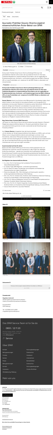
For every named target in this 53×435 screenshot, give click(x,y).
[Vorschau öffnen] (26, 45)
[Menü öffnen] (51, 2)
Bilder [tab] (8, 16)
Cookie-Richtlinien (32, 369)
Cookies (5, 355)
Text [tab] (4, 16)
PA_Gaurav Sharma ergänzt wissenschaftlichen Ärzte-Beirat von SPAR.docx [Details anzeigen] (26, 285)
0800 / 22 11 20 (11, 328)
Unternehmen (30, 358)
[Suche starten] (42, 8)
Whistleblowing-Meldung (9, 372)
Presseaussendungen (7, 12)
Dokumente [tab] (15, 16)
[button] (49, 7)
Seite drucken (7, 190)
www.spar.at (7, 404)
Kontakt (5, 349)
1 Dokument (29, 66)
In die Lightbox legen (26, 198)
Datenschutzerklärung (7, 427)
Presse (4, 361)
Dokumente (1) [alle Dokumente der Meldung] (6, 282)
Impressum (29, 355)
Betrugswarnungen (8, 352)
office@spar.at (10, 335)
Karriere (5, 358)
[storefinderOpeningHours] (47, 2)
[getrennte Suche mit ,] (22, 7)
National (17, 12)
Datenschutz (30, 352)
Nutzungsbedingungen (33, 349)
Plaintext (47, 84)
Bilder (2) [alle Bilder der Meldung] (5, 204)
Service (8, 338)
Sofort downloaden (26, 196)
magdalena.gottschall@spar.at (11, 311)
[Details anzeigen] (49, 239)
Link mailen (47, 190)
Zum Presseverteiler (7, 395)
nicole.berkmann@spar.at (7, 419)
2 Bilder (22, 66)
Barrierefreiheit (30, 361)
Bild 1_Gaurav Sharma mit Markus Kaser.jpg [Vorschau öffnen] (26, 63)
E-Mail (5, 402)
